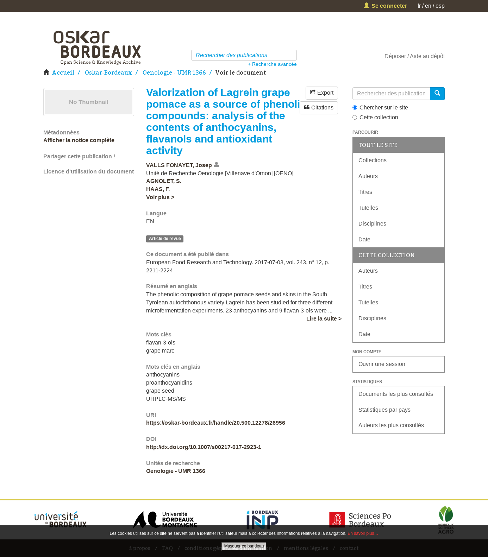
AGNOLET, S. (163, 181)
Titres (365, 192)
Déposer (395, 56)
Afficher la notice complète (78, 140)
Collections (372, 160)
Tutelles (368, 208)
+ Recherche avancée (272, 64)
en (428, 6)
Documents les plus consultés (395, 394)
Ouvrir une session (381, 364)
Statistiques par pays (384, 410)
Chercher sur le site (380, 107)
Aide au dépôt (427, 56)
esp (440, 6)
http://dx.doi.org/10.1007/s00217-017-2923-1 (203, 447)
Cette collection (375, 117)
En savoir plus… (363, 533)
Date (364, 239)
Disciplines (372, 224)
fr (419, 6)
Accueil (63, 72)
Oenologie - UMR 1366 (174, 72)
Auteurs (368, 176)
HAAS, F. (158, 189)
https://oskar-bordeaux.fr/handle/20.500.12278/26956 (215, 423)
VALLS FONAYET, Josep (179, 165)
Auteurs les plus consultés (391, 425)
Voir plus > (160, 197)
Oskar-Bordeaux (108, 72)
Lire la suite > (324, 319)
